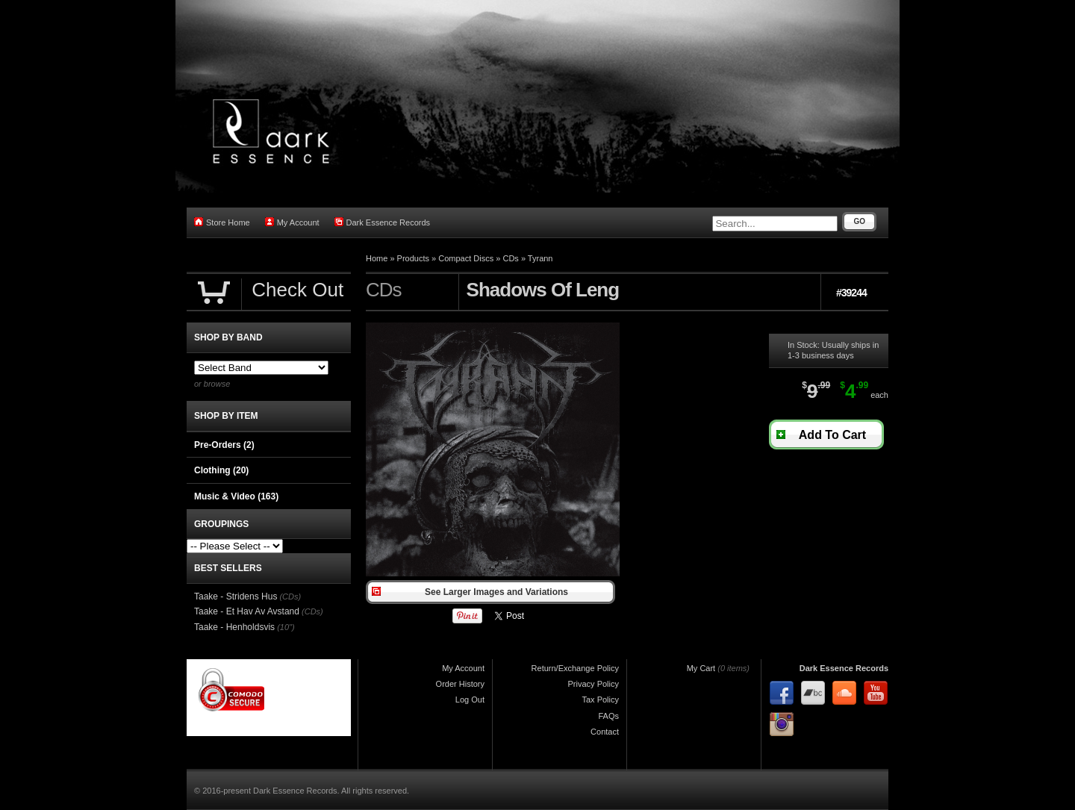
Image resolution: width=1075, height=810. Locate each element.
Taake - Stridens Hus (235, 596)
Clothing (221, 470)
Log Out (469, 699)
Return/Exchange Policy (575, 668)
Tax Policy (600, 699)
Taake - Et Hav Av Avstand (246, 611)
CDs (510, 258)
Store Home (222, 222)
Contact (605, 731)
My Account (292, 222)
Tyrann (540, 258)
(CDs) (290, 596)
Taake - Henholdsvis (234, 627)
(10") (285, 627)
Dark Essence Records (382, 222)
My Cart (701, 668)
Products (413, 258)
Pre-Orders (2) (224, 445)
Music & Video (236, 496)
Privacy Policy (593, 683)
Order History (460, 683)
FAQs (608, 715)
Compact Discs (465, 258)
